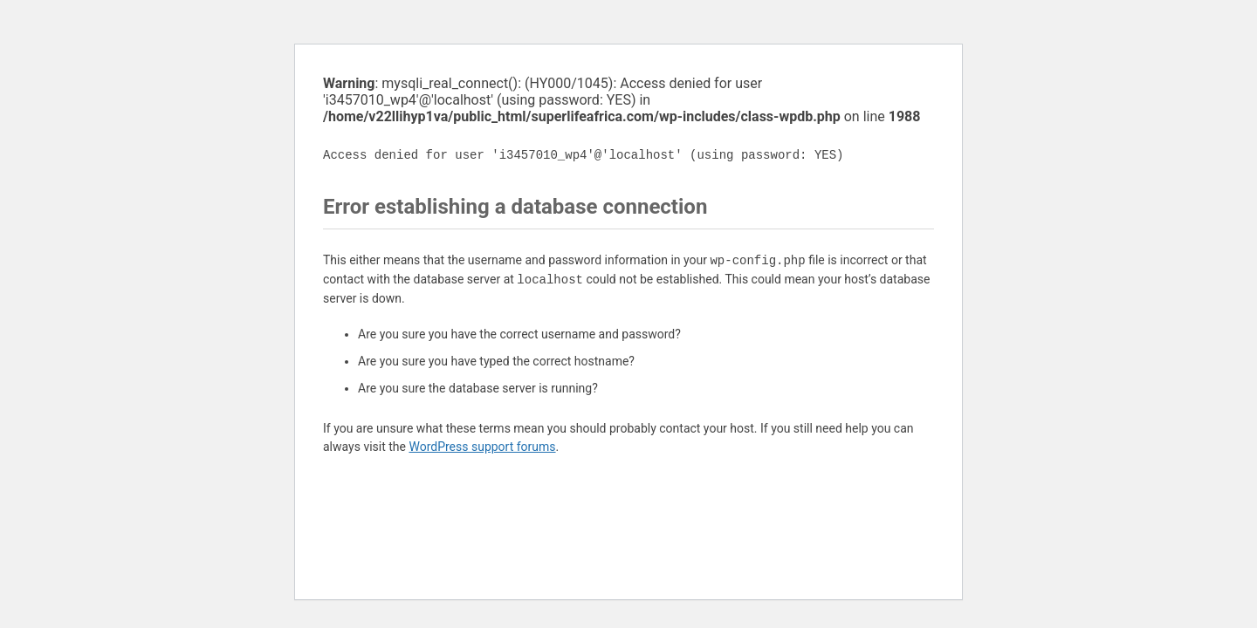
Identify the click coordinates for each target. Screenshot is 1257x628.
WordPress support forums (482, 447)
